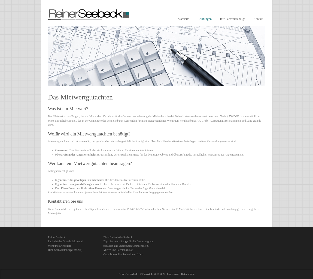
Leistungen (205, 19)
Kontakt (258, 19)
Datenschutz (187, 274)
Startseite (183, 19)
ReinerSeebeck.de (128, 274)
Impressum (173, 274)
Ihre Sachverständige (232, 19)
